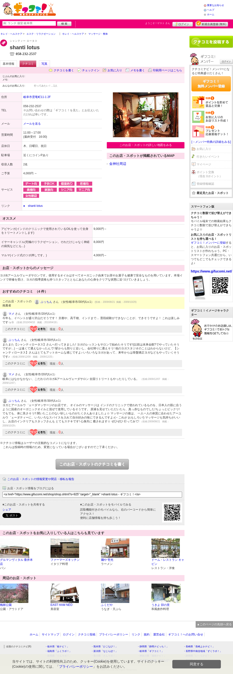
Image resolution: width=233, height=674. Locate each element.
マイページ (204, 164)
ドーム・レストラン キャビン (167, 562)
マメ (11, 313)
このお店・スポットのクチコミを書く (92, 464)
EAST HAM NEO (61, 605)
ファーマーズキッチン (65, 560)
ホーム (210, 14)
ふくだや (107, 605)
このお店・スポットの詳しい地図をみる (145, 145)
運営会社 (159, 634)
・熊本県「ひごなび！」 (104, 646)
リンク (136, 634)
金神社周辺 (117, 164)
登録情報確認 (205, 183)
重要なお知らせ (215, 5)
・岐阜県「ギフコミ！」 (150, 651)
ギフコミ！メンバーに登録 (208, 242)
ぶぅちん (46, 302)
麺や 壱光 (107, 560)
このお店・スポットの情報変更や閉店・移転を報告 (40, 479)
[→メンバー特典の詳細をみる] (211, 142)
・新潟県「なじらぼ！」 (104, 651)
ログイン (182, 23)
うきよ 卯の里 (160, 605)
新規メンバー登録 (211, 23)
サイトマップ (50, 634)
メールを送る (32, 123)
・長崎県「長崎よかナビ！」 (199, 646)
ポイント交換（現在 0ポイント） (209, 174)
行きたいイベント (208, 156)
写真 (44, 63)
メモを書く (137, 70)
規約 (147, 634)
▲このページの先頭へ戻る (214, 624)
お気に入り (115, 70)
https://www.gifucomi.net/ (211, 271)
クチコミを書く (64, 70)
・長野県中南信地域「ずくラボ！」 (202, 651)
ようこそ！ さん (157, 23)
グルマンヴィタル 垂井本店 (16, 562)
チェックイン (91, 70)
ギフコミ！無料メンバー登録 (211, 83)
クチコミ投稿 (86, 634)
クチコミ (28, 63)
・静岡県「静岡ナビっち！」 (153, 646)
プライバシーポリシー (113, 634)
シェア (6, 509)
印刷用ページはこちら (167, 70)
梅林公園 (6, 605)
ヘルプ (210, 9)
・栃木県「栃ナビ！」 (57, 646)
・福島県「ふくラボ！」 (58, 651)
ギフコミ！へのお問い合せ (185, 634)
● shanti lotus (33, 206)
